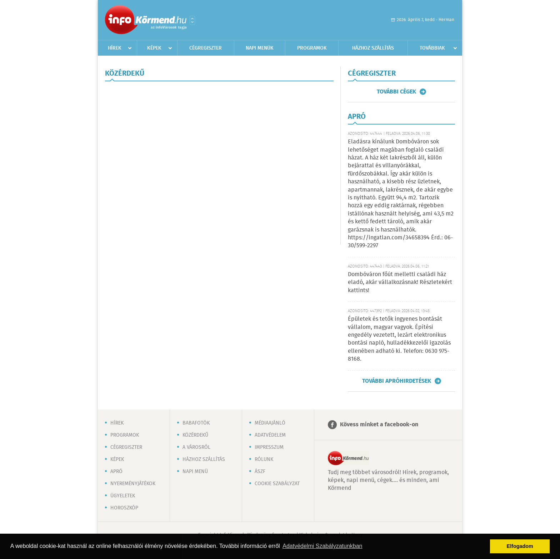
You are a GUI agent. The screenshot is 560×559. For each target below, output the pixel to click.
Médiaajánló (270, 423)
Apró (116, 472)
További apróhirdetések (396, 381)
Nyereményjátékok (132, 484)
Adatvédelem (270, 435)
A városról (196, 447)
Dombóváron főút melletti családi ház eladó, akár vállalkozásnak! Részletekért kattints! (400, 282)
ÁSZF (260, 472)
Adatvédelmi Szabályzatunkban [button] (322, 546)
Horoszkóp (124, 508)
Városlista (192, 20)
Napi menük (260, 48)
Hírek (114, 48)
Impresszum (269, 447)
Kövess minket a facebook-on (379, 424)
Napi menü (195, 472)
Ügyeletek (122, 496)
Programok (312, 48)
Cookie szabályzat (277, 484)
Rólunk (264, 459)
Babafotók (196, 423)
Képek (154, 48)
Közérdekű (195, 435)
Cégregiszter (205, 48)
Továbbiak (432, 48)
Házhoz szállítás (373, 48)
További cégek (396, 91)
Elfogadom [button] (520, 546)
